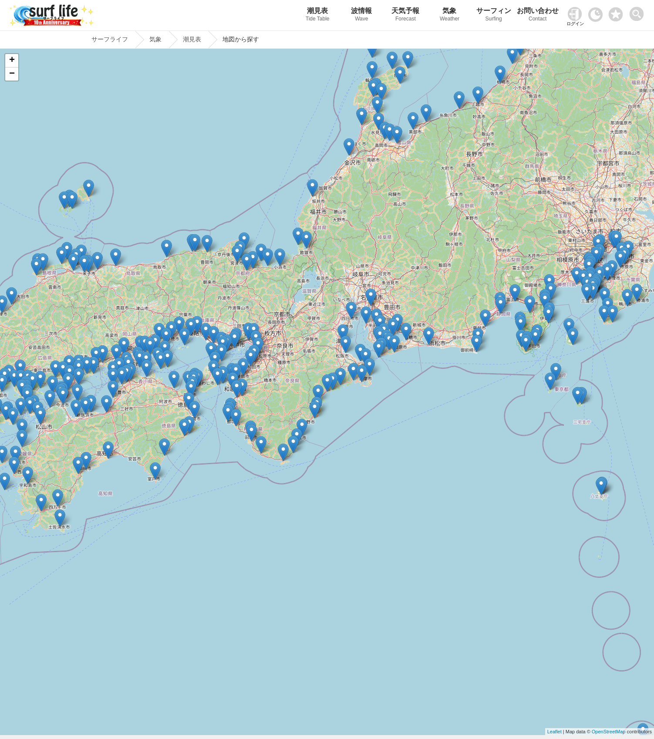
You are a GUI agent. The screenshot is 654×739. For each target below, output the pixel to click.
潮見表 (318, 15)
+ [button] (12, 60)
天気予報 (406, 15)
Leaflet (554, 731)
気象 (450, 15)
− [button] (12, 74)
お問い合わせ (538, 15)
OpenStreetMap (609, 731)
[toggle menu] (639, 11)
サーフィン (494, 15)
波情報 (362, 15)
